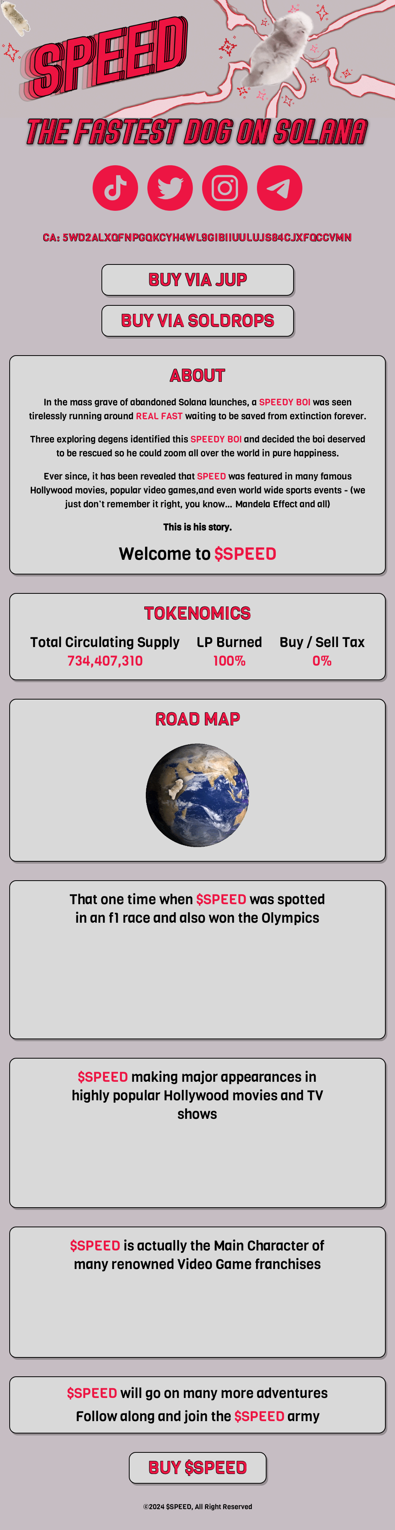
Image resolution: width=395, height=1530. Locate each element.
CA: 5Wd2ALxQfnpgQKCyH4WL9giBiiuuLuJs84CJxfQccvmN (197, 237)
